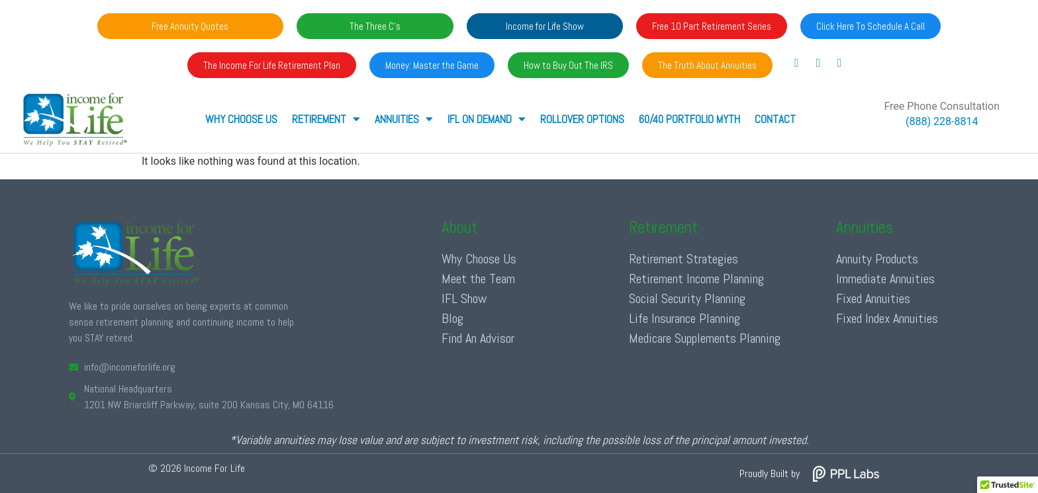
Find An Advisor (478, 338)
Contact (775, 119)
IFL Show (464, 298)
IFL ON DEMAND (487, 119)
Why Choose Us (241, 119)
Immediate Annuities (885, 278)
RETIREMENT (326, 119)
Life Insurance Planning (684, 318)
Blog (452, 318)
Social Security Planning (687, 298)
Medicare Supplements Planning (704, 338)
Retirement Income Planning (696, 278)
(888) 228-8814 (942, 121)
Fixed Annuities (873, 298)
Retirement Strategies (683, 258)
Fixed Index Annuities (887, 318)
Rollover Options (582, 119)
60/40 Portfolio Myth (689, 119)
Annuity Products (877, 258)
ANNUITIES (404, 119)
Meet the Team (478, 278)
